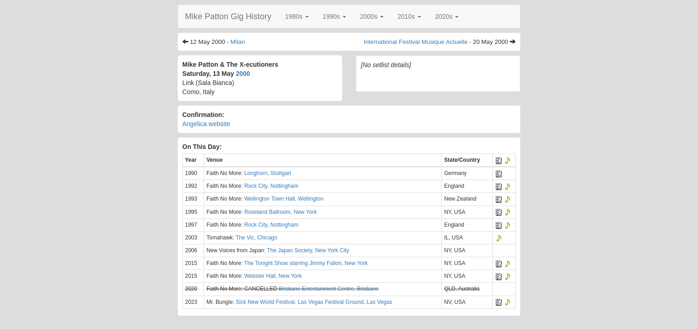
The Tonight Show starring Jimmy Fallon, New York (306, 263)
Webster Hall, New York (273, 276)
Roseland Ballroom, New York (280, 212)
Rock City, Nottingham (271, 186)
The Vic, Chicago (256, 237)
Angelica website (206, 123)
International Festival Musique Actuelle (415, 41)
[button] (297, 16)
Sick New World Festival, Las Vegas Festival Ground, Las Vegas (314, 302)
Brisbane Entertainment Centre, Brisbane (329, 289)
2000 (243, 73)
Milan (238, 41)
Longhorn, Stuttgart (267, 173)
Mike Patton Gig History (228, 16)
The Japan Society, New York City (308, 250)
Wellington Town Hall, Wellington (283, 199)
